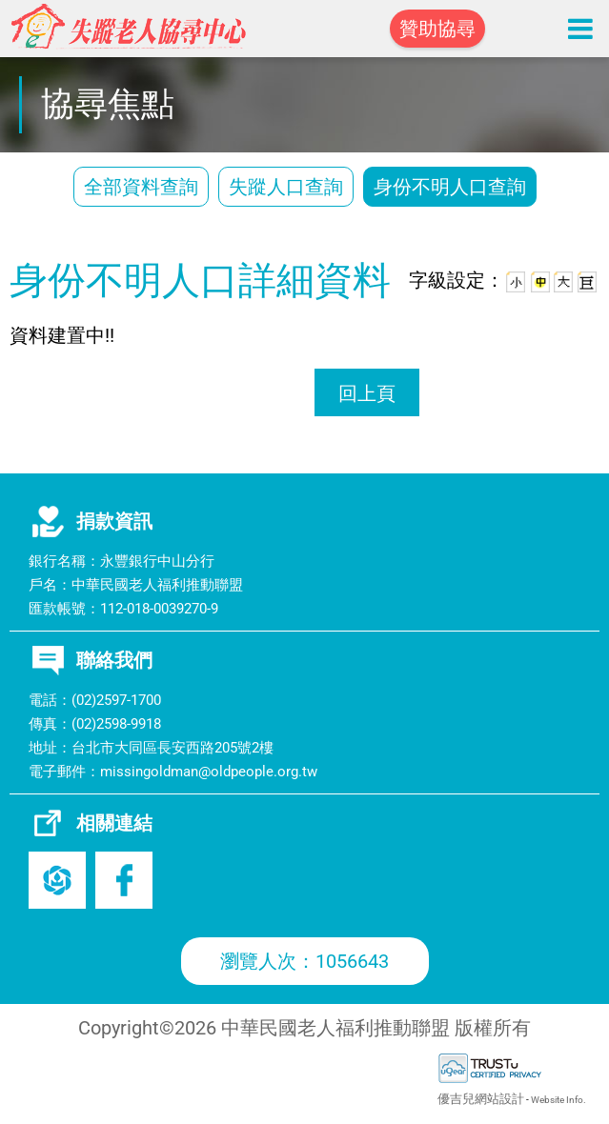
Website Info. (558, 1099)
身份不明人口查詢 (450, 186)
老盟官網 (57, 880)
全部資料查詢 (141, 186)
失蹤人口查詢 (286, 186)
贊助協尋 (437, 28)
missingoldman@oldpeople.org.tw (208, 771)
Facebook (123, 880)
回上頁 (367, 393)
